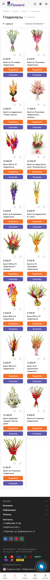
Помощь (7, 514)
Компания (8, 505)
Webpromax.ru (28, 569)
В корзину (13, 75)
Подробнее (13, 70)
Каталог (7, 501)
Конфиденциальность (12, 565)
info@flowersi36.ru (11, 527)
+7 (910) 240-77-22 (12, 523)
